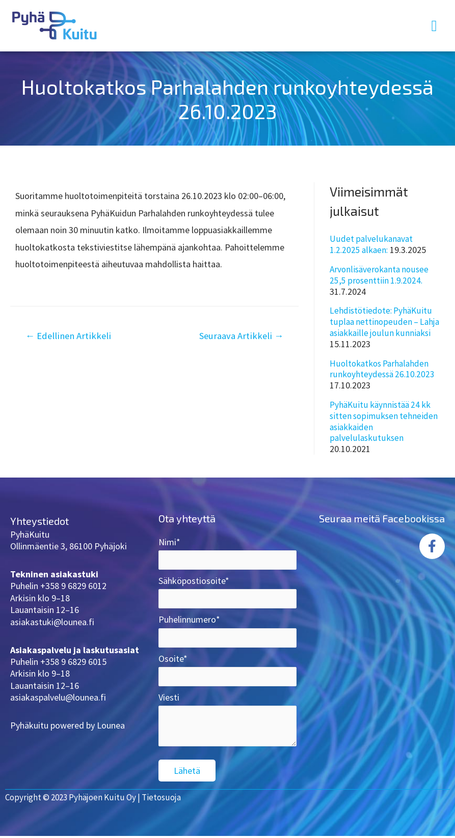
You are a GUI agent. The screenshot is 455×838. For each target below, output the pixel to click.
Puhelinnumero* (227, 631)
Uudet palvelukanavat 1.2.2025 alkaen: (371, 244)
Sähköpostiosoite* (227, 591)
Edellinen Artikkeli (70, 336)
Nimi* (227, 552)
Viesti (227, 726)
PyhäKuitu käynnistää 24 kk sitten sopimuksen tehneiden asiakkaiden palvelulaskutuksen (385, 420)
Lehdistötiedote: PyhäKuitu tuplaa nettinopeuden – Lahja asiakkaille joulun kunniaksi (385, 321)
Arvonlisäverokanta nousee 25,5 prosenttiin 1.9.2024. (381, 274)
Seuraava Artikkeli (239, 336)
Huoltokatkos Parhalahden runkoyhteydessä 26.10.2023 (384, 367)
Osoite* (227, 671)
